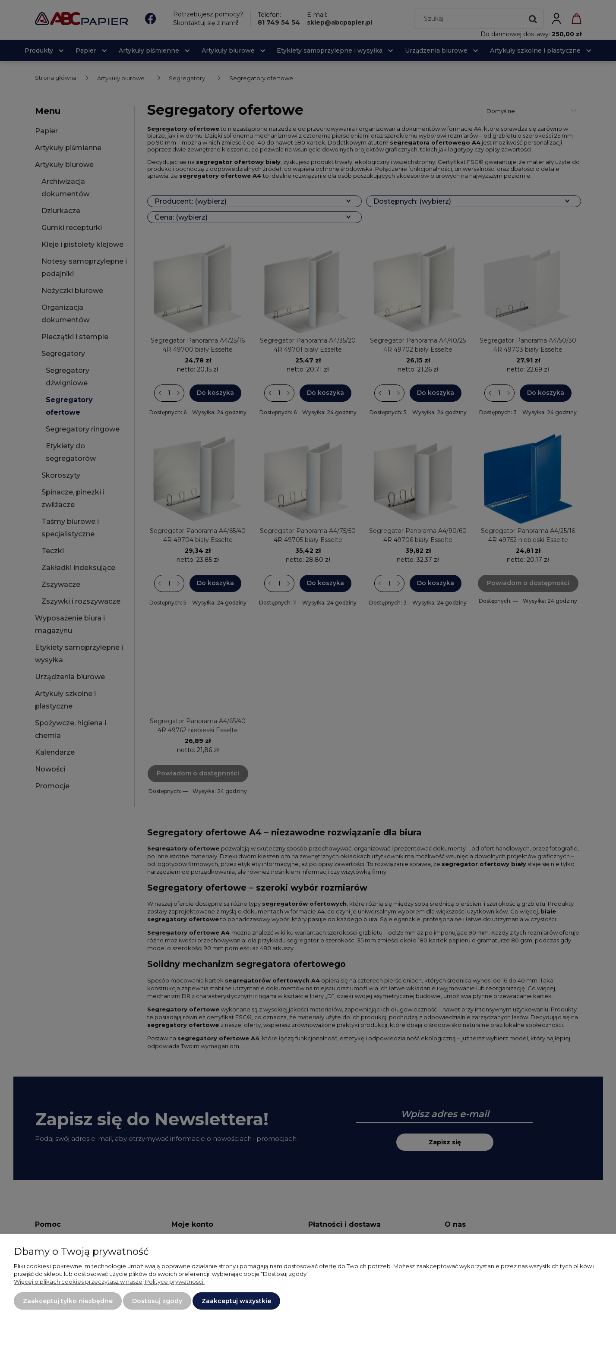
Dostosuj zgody (157, 1301)
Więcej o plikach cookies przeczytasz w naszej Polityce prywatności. (109, 1281)
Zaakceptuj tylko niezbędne (68, 1301)
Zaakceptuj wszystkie (236, 1301)
